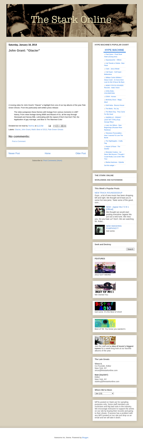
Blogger (85, 437)
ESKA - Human (111, 96)
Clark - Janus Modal (112, 69)
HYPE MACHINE (114, 50)
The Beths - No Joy (112, 108)
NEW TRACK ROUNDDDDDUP (108, 193)
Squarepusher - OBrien (113, 60)
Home (48, 153)
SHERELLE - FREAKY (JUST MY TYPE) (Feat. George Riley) (112, 120)
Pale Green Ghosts (55, 129)
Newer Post (14, 153)
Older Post (81, 153)
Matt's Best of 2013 (39, 129)
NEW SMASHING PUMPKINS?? (114, 227)
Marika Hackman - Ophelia (115, 162)
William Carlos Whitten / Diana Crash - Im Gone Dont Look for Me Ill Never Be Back (114, 80)
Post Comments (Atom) (52, 160)
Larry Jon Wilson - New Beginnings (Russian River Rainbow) (113, 127)
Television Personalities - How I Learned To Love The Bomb (113, 135)
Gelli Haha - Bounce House (115, 105)
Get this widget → (110, 165)
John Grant (26, 129)
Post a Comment (19, 141)
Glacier (17, 129)
